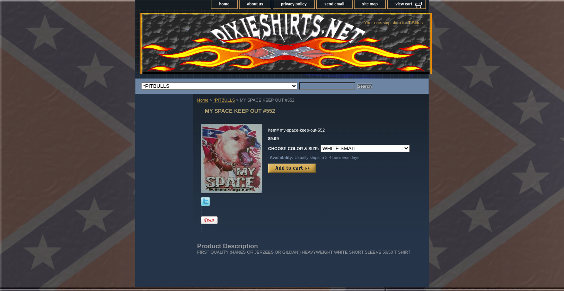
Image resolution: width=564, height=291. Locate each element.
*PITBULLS (224, 100)
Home (202, 100)
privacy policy (294, 4)
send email (334, 4)
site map (370, 4)
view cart (403, 4)
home (224, 4)
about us (255, 4)
